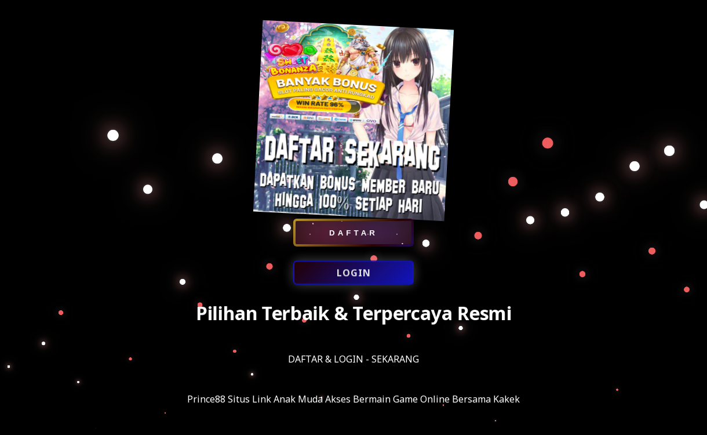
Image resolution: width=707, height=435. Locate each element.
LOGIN (354, 273)
